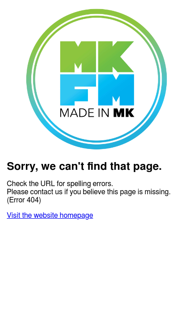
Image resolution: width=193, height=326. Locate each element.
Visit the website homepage (50, 215)
